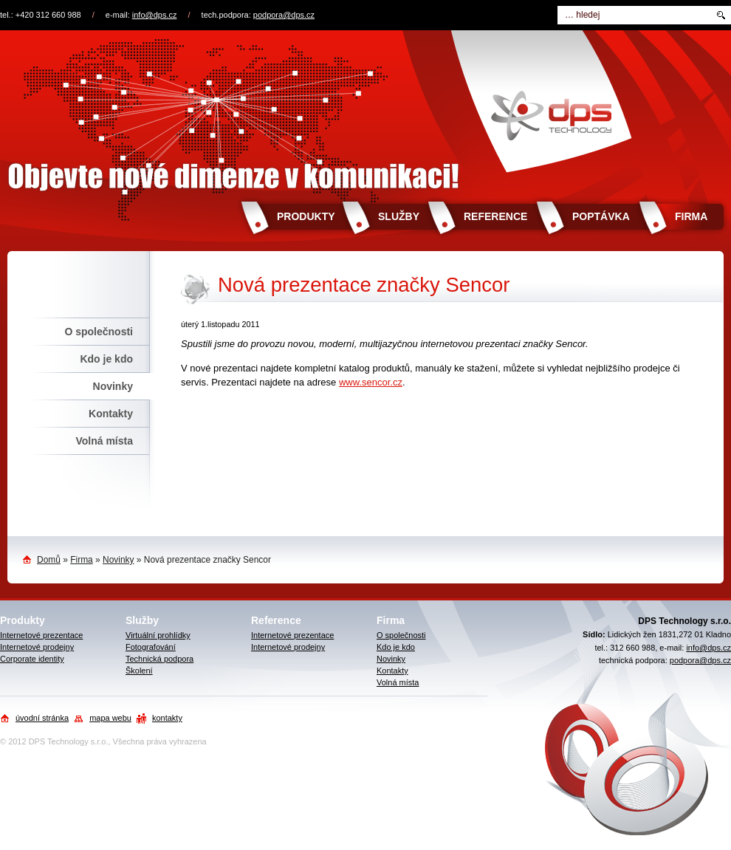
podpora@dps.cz (284, 14)
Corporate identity (32, 658)
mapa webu (110, 717)
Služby (398, 216)
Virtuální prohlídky (158, 635)
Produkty (306, 216)
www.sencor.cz (370, 382)
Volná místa (104, 441)
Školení (139, 670)
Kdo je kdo (106, 359)
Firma (691, 216)
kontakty (167, 717)
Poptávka (601, 216)
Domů (49, 560)
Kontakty (111, 413)
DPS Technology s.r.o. (69, 741)
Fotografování (151, 646)
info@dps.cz (154, 14)
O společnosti (98, 331)
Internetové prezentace (41, 635)
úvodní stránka (42, 717)
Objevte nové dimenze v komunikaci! (365, 113)
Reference (495, 216)
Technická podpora (159, 658)
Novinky (113, 386)
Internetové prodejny (37, 646)
